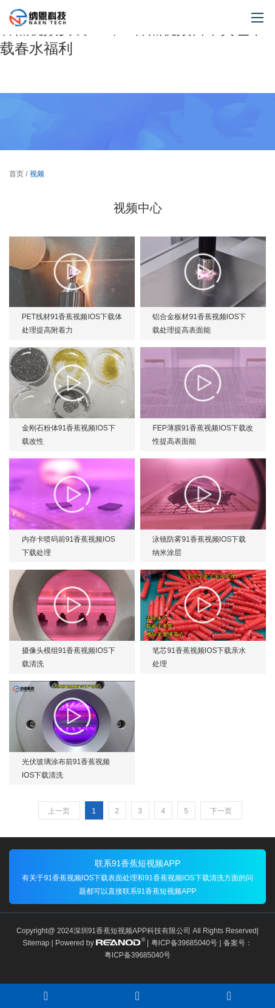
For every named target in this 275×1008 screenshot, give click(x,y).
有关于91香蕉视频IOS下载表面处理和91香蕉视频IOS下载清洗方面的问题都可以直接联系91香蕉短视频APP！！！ (137, 885)
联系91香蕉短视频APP (138, 863)
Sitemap (35, 943)
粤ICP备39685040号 (184, 943)
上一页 (59, 811)
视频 (37, 174)
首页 (16, 174)
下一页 (221, 811)
